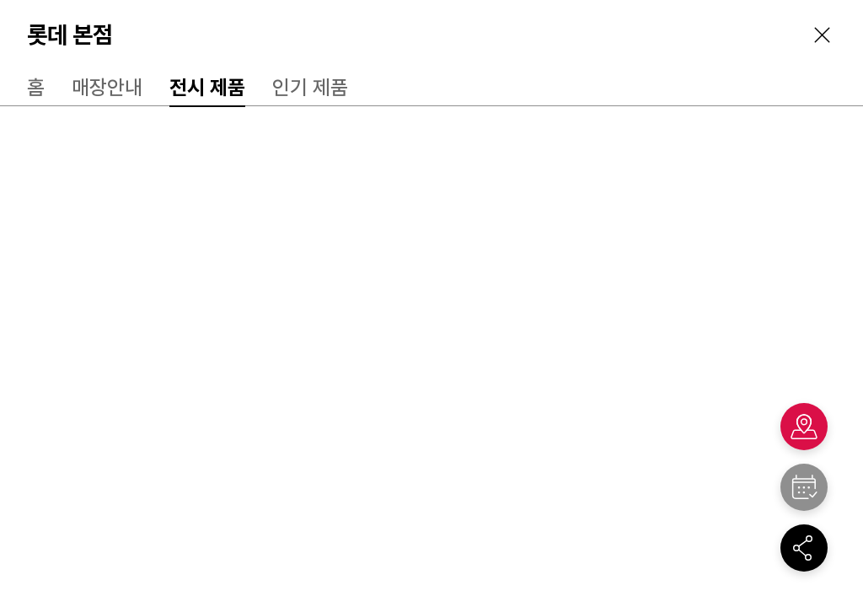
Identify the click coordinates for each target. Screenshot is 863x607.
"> (804, 487)
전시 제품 (207, 87)
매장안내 (107, 87)
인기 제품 (310, 87)
